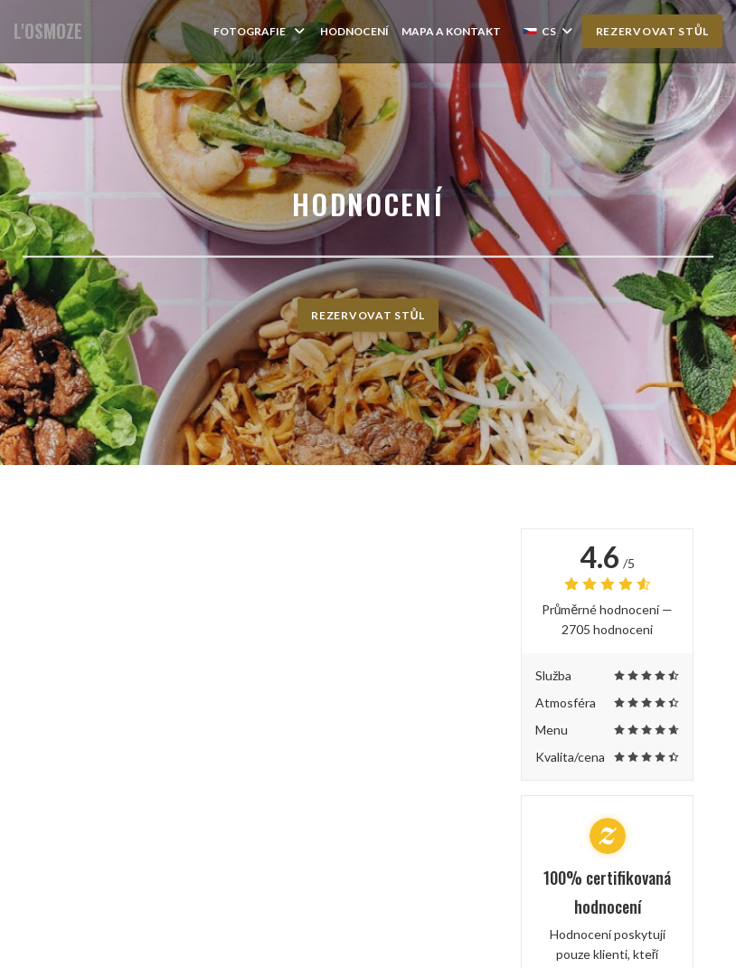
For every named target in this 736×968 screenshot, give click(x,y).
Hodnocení (354, 31)
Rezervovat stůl (652, 31)
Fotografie (260, 31)
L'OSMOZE (48, 31)
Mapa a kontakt (451, 31)
